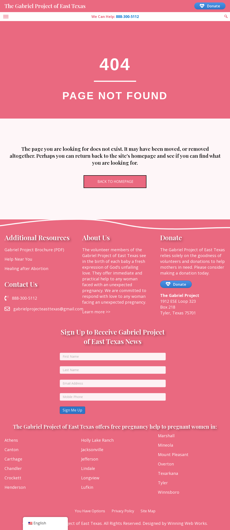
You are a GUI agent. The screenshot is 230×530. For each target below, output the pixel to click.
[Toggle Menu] (6, 16)
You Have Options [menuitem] (90, 510)
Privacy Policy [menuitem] (123, 510)
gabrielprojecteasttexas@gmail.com (48, 309)
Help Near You (18, 259)
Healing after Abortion (26, 268)
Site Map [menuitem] (148, 510)
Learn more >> (96, 311)
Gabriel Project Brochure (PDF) (34, 249)
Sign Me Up (72, 410)
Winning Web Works (187, 523)
